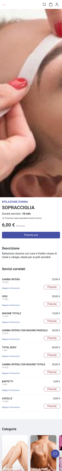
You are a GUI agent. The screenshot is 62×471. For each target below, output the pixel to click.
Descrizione (10, 248)
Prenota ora (31, 235)
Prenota (52, 287)
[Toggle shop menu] (11, 4)
